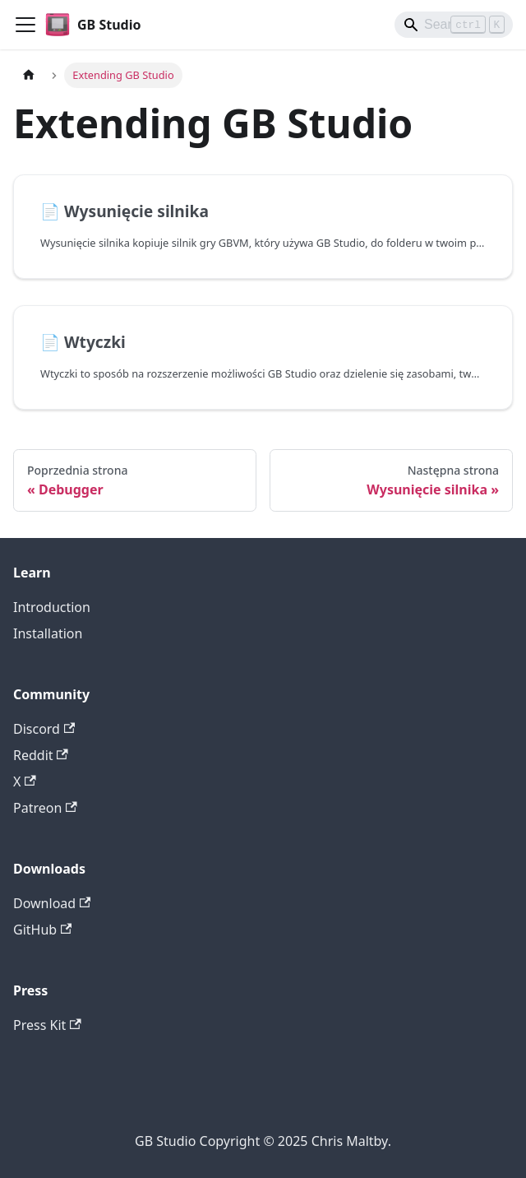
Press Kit (47, 1025)
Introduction (51, 607)
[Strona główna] (28, 75)
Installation (47, 633)
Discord (44, 729)
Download (51, 903)
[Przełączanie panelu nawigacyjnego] (25, 24)
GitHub (42, 930)
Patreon (45, 808)
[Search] (453, 25)
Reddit (40, 755)
